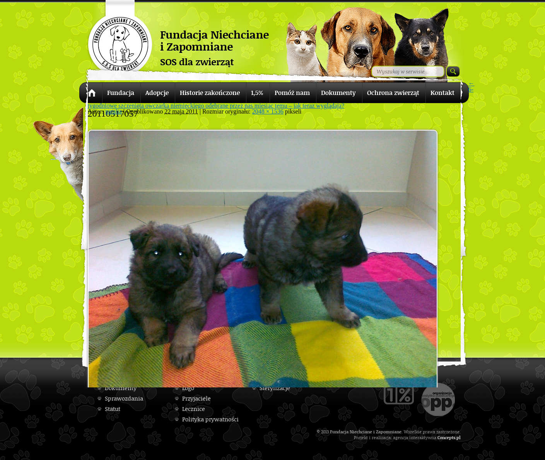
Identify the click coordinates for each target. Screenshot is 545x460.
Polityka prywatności (210, 419)
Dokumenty (121, 388)
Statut (112, 409)
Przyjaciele (196, 398)
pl (458, 437)
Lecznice (193, 409)
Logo (188, 388)
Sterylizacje (275, 388)
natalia (113, 111)
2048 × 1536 (268, 111)
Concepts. (446, 437)
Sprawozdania (124, 398)
